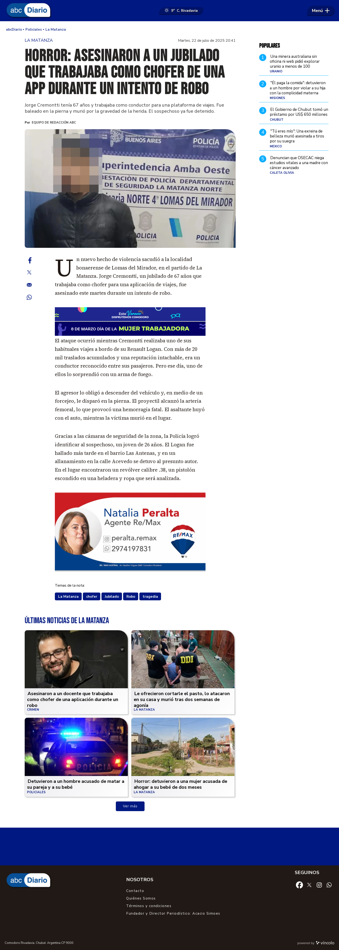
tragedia (150, 596)
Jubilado (112, 596)
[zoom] (130, 188)
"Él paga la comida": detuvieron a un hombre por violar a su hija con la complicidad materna (298, 88)
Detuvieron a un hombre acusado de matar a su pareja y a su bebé (75, 784)
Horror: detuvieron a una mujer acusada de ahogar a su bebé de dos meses (180, 784)
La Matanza (68, 596)
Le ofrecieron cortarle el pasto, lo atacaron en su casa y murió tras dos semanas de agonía (182, 699)
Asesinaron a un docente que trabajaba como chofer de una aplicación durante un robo (72, 699)
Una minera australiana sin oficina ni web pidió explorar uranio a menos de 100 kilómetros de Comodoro (295, 64)
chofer (91, 596)
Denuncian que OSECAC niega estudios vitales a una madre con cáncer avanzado (299, 163)
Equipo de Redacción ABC (54, 122)
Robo (130, 596)
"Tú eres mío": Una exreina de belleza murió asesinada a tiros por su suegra (297, 136)
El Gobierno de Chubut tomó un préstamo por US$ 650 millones (299, 112)
